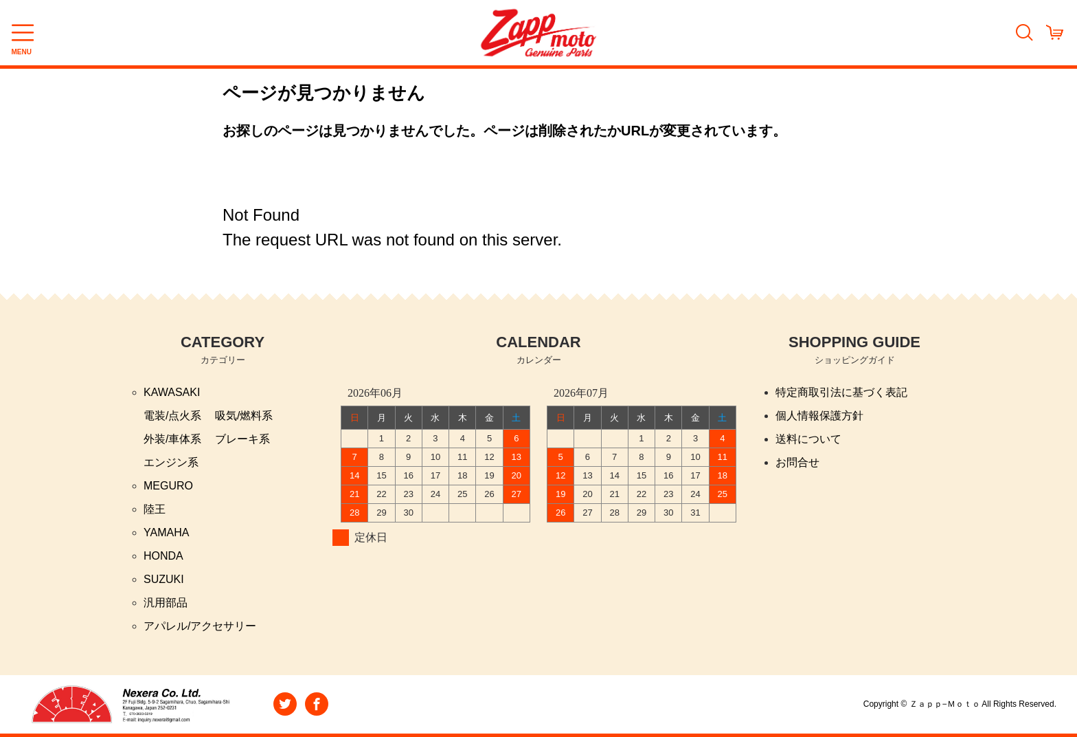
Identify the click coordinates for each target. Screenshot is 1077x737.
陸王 (155, 509)
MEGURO (168, 486)
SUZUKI (164, 579)
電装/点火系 (172, 415)
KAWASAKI (172, 392)
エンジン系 (171, 462)
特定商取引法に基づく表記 (841, 392)
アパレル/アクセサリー (200, 626)
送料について (808, 439)
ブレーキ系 (242, 439)
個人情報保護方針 (819, 415)
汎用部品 (166, 602)
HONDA (163, 556)
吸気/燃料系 (244, 415)
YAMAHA (166, 532)
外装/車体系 (172, 439)
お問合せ (797, 462)
